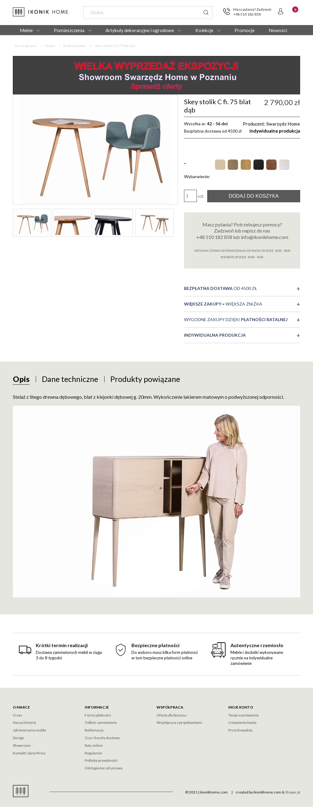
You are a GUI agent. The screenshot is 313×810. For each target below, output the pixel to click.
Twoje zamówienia (243, 715)
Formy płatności (98, 715)
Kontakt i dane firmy (29, 753)
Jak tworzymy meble (29, 730)
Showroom (22, 745)
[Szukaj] (206, 12)
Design (18, 737)
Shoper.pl (292, 792)
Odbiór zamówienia (101, 722)
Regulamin (93, 753)
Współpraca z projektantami (179, 722)
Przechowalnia (240, 730)
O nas (17, 715)
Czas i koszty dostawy (102, 737)
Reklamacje (94, 730)
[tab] (21, 379)
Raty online (94, 745)
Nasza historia (24, 722)
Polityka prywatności (101, 760)
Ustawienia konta (242, 722)
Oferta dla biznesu (171, 715)
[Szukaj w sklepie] (143, 12)
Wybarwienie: (197, 170)
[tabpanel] (156, 495)
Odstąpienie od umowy (104, 768)
